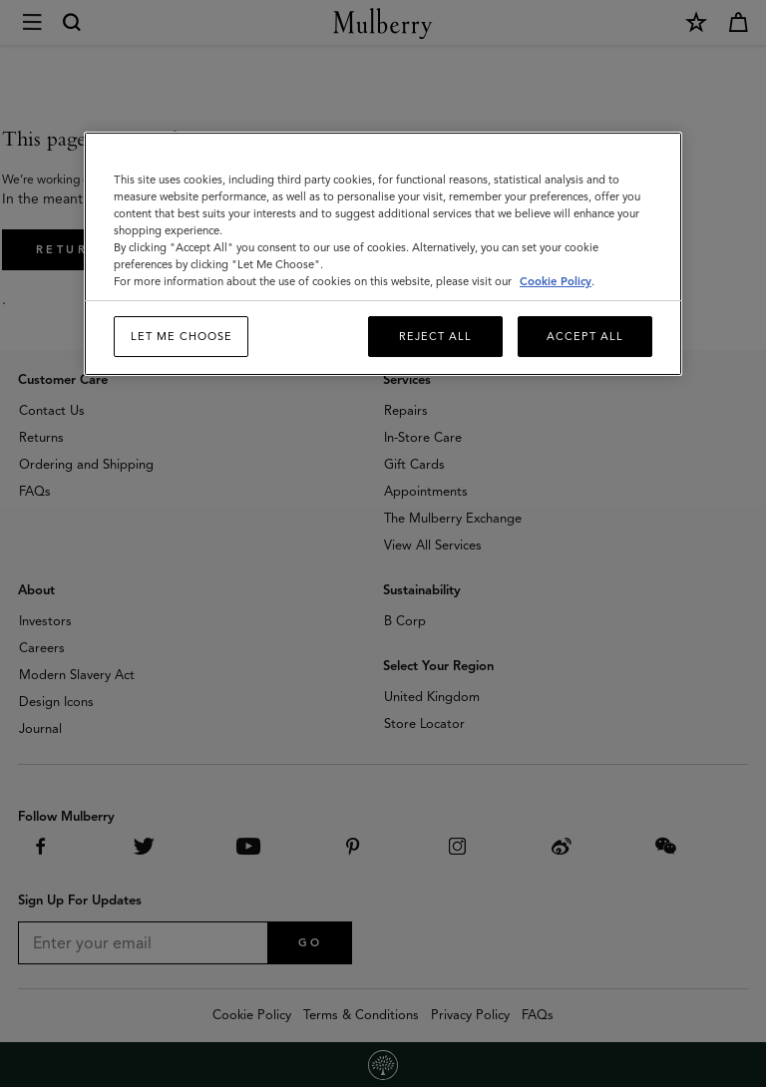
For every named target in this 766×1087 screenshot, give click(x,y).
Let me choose (181, 336)
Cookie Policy (555, 281)
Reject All (435, 336)
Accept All (585, 336)
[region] (383, 254)
